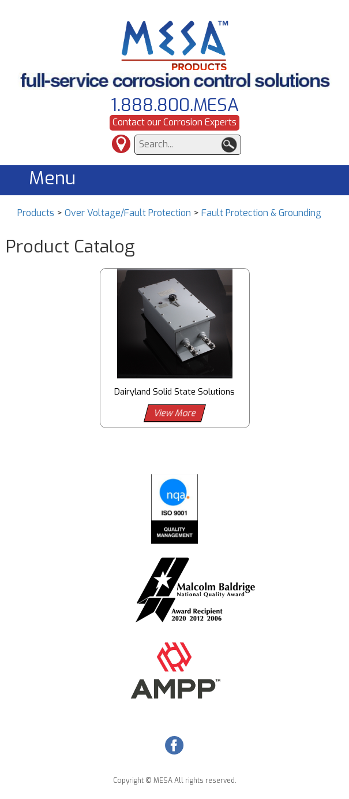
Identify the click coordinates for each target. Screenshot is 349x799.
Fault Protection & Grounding (261, 213)
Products (35, 213)
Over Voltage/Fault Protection (128, 213)
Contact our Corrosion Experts (174, 122)
